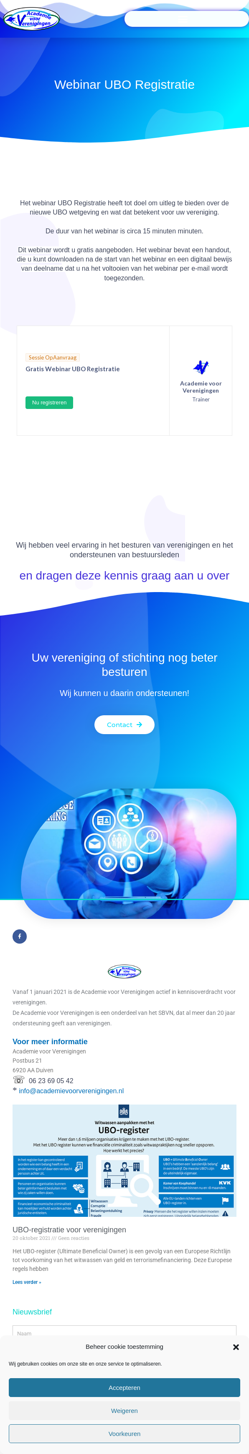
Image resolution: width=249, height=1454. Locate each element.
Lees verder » (27, 1282)
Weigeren (124, 1410)
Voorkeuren (125, 1433)
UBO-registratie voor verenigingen (69, 1230)
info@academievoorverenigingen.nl (71, 1090)
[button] (236, 1347)
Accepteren (124, 1387)
